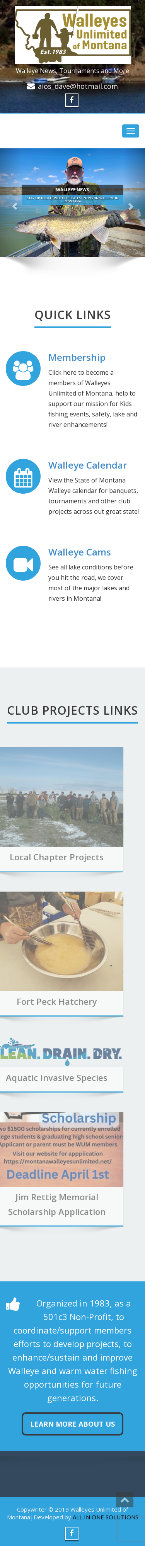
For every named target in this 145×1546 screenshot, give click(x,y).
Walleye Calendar (87, 465)
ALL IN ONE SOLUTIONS (105, 1517)
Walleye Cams (79, 551)
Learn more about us (72, 1424)
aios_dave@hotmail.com (78, 86)
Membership (77, 357)
